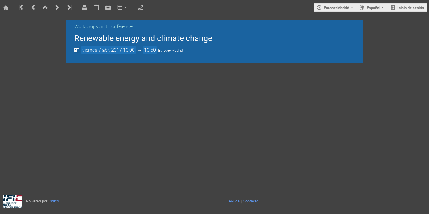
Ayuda (234, 201)
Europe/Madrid (336, 7)
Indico (54, 201)
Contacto (250, 201)
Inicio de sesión (410, 7)
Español (373, 7)
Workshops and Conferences (104, 26)
